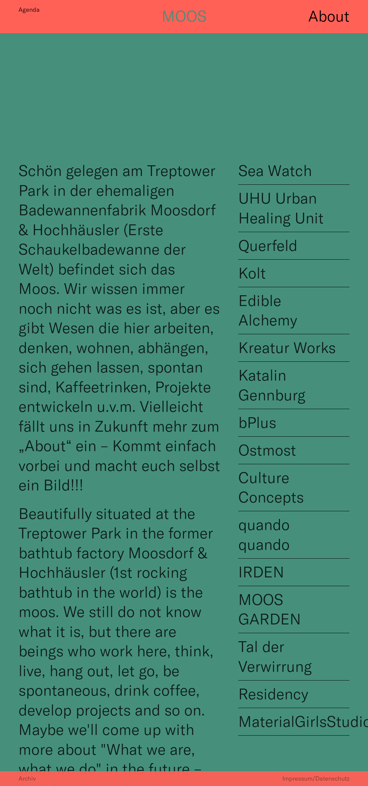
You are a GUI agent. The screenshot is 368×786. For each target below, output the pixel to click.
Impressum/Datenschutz (316, 778)
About (329, 12)
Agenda (29, 9)
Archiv (27, 778)
